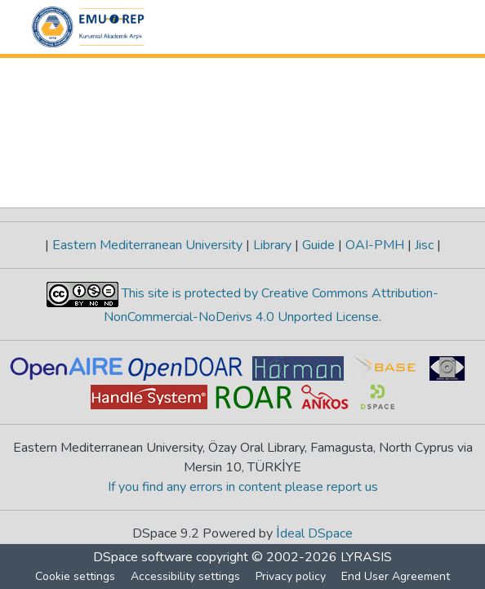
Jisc (424, 245)
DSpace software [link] (143, 557)
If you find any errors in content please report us (243, 487)
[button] (88, 27)
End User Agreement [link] (395, 576)
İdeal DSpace (315, 533)
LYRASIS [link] (366, 557)
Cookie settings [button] (75, 576)
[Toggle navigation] (430, 26)
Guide (318, 245)
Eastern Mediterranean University (147, 245)
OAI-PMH (374, 245)
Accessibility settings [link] (185, 576)
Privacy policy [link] (291, 576)
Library (272, 245)
